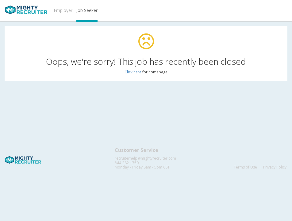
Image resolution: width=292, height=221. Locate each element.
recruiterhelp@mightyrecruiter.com (145, 158)
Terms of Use (245, 167)
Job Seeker (87, 10)
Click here (133, 72)
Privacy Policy (274, 167)
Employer (63, 10)
